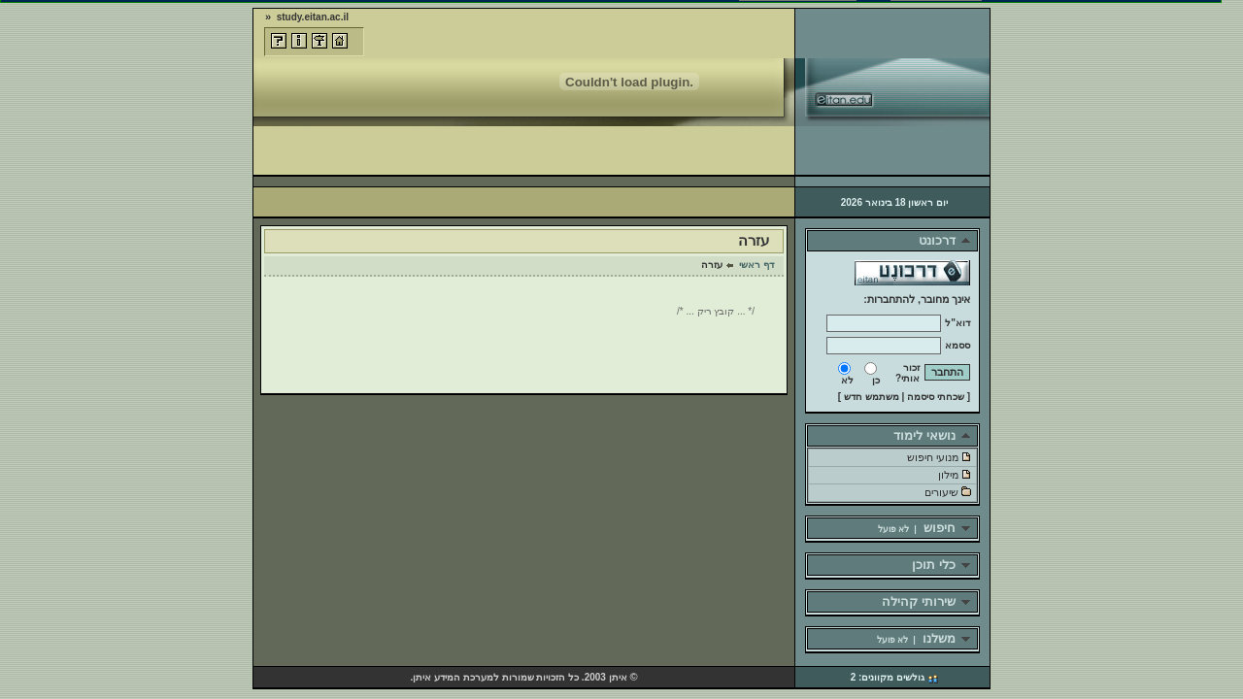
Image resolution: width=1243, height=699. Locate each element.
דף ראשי (756, 264)
